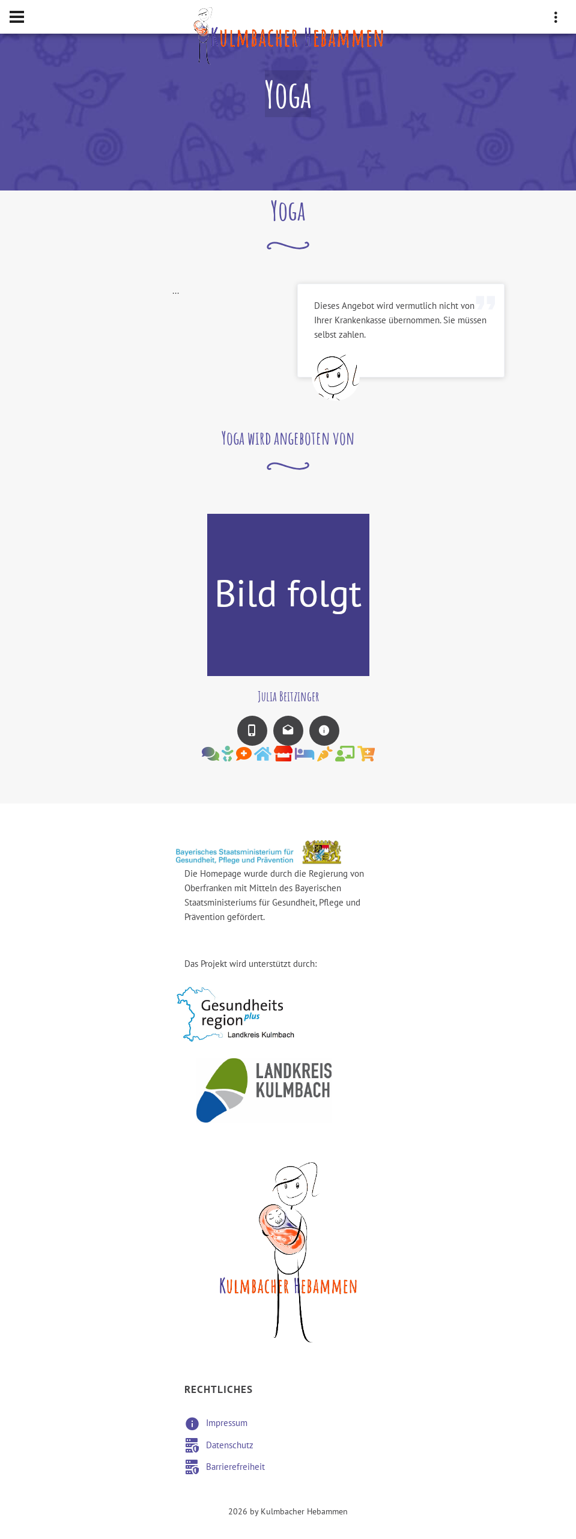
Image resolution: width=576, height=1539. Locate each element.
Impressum (226, 1423)
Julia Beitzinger (288, 696)
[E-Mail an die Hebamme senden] (288, 731)
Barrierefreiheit (235, 1466)
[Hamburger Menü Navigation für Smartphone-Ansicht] (16, 16)
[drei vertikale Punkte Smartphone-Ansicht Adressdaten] (556, 19)
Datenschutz (229, 1445)
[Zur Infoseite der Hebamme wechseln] (324, 731)
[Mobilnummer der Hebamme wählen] (252, 731)
